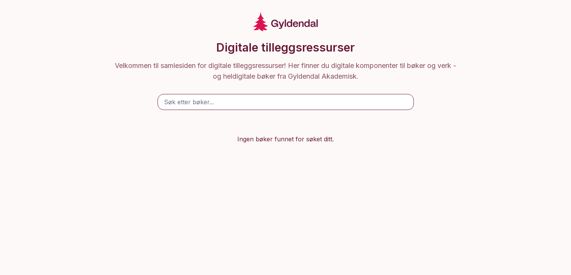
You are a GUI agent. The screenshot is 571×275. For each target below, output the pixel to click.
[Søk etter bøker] (286, 102)
